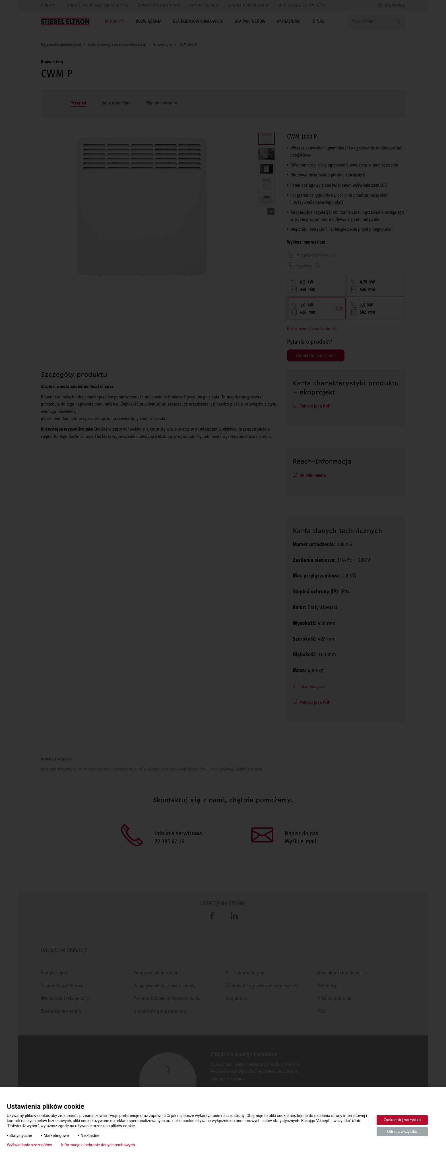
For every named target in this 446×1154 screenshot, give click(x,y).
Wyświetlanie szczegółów (29, 1145)
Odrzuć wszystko (402, 1131)
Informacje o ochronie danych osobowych (98, 1145)
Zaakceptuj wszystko (402, 1120)
